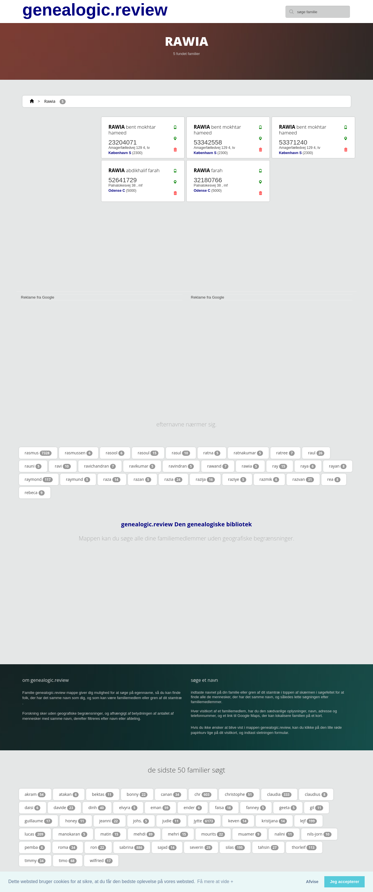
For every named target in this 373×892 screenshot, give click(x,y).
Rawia (50, 101)
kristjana (274, 821)
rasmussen (78, 453)
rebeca (35, 493)
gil (316, 808)
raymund (78, 479)
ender (192, 808)
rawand (217, 466)
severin (201, 847)
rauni (33, 466)
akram (35, 794)
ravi (63, 466)
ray (279, 466)
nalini (284, 834)
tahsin (268, 847)
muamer (249, 834)
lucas (35, 834)
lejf (308, 821)
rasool (115, 453)
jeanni (109, 821)
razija (205, 479)
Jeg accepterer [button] (344, 881)
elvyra (128, 808)
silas (235, 847)
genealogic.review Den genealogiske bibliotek (186, 524)
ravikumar (142, 466)
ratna (211, 453)
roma (67, 847)
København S (120, 153)
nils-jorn (319, 834)
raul (316, 453)
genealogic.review (95, 9)
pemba (35, 847)
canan (171, 794)
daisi (33, 808)
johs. (141, 821)
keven (238, 821)
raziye (237, 479)
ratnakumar (248, 453)
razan (142, 479)
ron (98, 847)
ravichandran (100, 466)
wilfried (101, 860)
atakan (69, 794)
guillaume (38, 821)
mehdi (144, 834)
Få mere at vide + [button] (215, 881)
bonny (137, 794)
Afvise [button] (312, 881)
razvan (303, 479)
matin (110, 834)
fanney (256, 808)
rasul (181, 453)
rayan (338, 466)
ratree (285, 453)
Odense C (117, 191)
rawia (250, 466)
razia (173, 479)
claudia (279, 794)
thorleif (304, 847)
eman (161, 808)
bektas (102, 794)
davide (64, 808)
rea (333, 479)
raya (308, 466)
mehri (178, 834)
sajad (167, 847)
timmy (35, 860)
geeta (288, 808)
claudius (316, 794)
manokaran (72, 834)
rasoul (148, 453)
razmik (269, 479)
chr (202, 794)
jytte (204, 821)
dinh (97, 808)
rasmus (38, 453)
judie (171, 821)
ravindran (181, 466)
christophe (239, 794)
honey (75, 821)
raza (111, 479)
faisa (224, 808)
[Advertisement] (57, 202)
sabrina (131, 847)
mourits (213, 834)
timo (67, 860)
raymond (39, 479)
